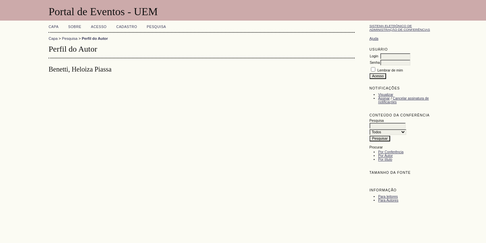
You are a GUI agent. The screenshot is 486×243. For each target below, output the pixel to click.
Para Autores (388, 200)
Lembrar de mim (390, 70)
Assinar (384, 98)
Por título (385, 159)
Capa (54, 27)
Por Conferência (390, 152)
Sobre (74, 27)
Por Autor (385, 156)
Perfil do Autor (95, 38)
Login (374, 56)
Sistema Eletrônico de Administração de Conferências (399, 27)
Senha (375, 62)
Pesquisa (156, 27)
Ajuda (373, 38)
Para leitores (388, 196)
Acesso (99, 27)
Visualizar (385, 95)
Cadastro (126, 27)
